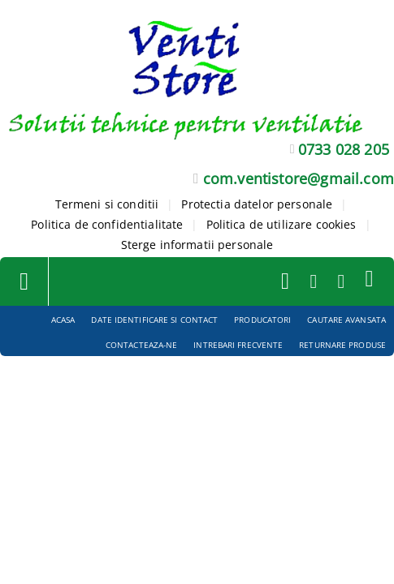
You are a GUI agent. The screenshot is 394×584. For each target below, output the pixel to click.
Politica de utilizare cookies (281, 224)
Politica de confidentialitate (107, 224)
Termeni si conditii (107, 204)
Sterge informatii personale (197, 244)
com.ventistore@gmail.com (298, 178)
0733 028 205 (343, 149)
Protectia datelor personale (256, 204)
